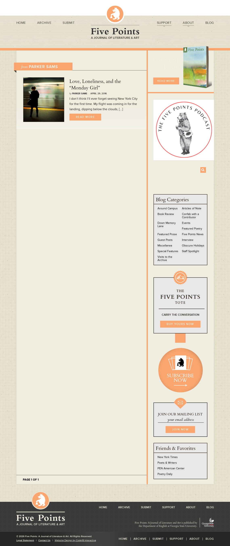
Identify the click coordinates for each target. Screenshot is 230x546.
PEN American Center (171, 468)
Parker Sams (79, 93)
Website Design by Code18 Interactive (75, 540)
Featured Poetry (192, 228)
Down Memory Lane (167, 224)
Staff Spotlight (190, 251)
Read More (85, 117)
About (188, 23)
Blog (209, 23)
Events (186, 223)
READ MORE (166, 81)
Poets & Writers (167, 462)
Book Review (166, 214)
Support (164, 23)
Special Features (168, 251)
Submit (69, 23)
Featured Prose (167, 234)
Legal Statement (25, 540)
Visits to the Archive (165, 258)
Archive (44, 23)
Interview (187, 240)
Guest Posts (165, 240)
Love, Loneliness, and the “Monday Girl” (95, 84)
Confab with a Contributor (190, 215)
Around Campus (168, 208)
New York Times (168, 457)
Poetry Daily (165, 474)
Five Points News (193, 234)
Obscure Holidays (193, 245)
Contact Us (44, 540)
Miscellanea (165, 245)
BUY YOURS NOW (180, 324)
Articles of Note (191, 208)
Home (21, 23)
